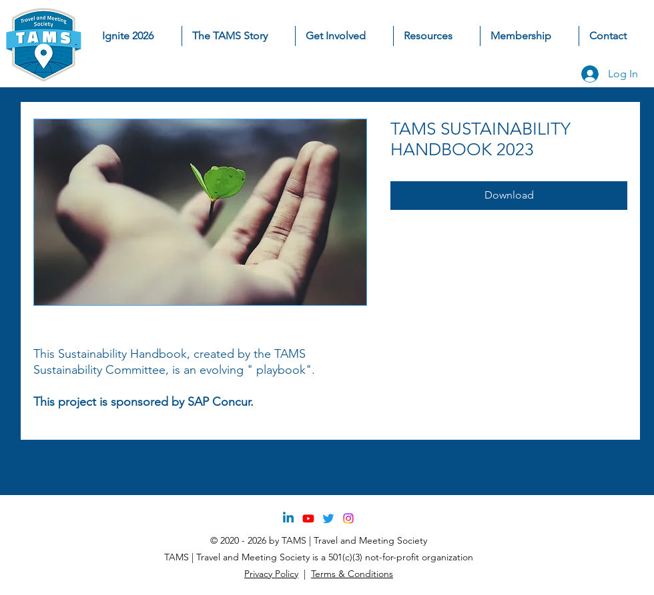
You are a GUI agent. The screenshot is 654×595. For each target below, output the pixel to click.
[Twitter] (328, 518)
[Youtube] (308, 518)
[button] (344, 36)
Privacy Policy (271, 574)
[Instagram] (348, 518)
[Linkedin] (288, 518)
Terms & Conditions (352, 574)
